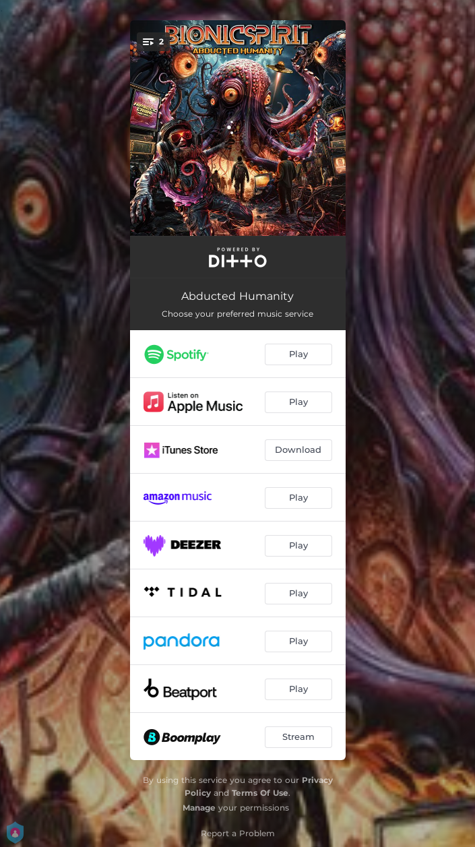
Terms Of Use (260, 793)
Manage (199, 808)
